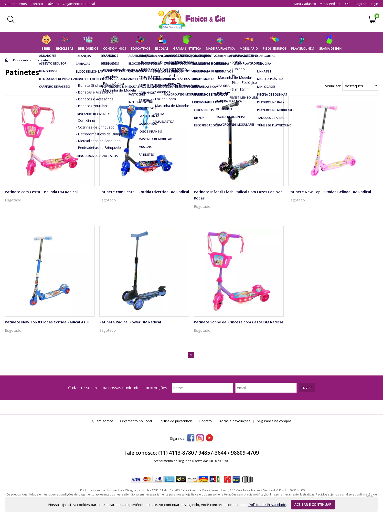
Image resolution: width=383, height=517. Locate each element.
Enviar (306, 387)
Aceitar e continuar (312, 504)
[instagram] (200, 438)
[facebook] (190, 438)
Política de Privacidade (267, 504)
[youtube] (209, 438)
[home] (191, 19)
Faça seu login (366, 3)
